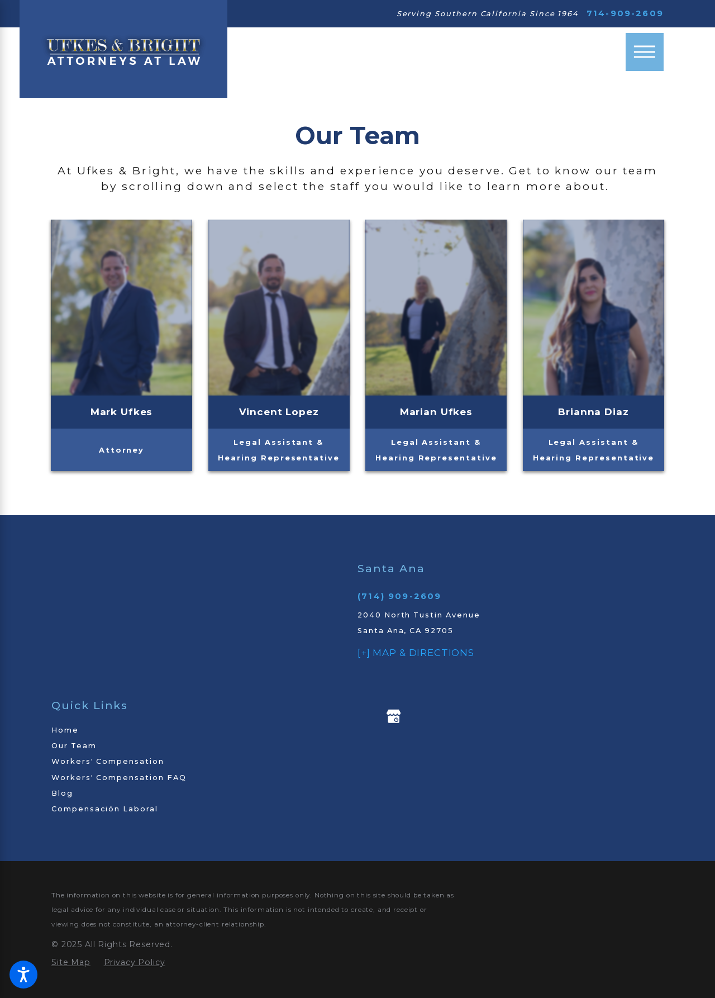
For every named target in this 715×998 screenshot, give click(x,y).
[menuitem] (189, 730)
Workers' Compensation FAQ (118, 777)
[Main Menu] (645, 52)
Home (65, 729)
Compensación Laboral (104, 808)
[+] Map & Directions (416, 652)
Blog (62, 792)
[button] (23, 975)
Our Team (74, 745)
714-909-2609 (625, 13)
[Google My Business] (394, 716)
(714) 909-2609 (400, 596)
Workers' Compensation (107, 761)
